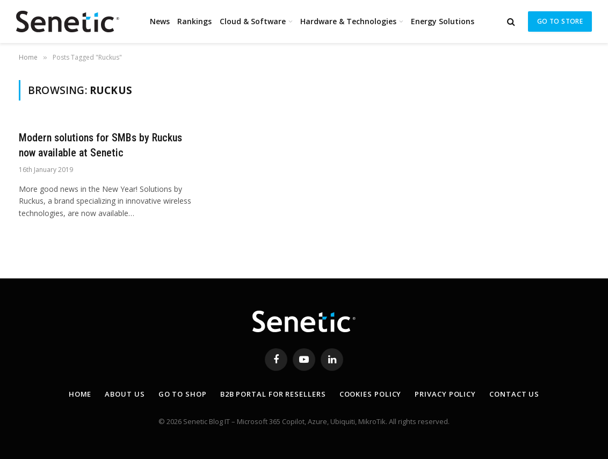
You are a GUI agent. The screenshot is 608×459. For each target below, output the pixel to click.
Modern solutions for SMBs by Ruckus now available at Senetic (100, 145)
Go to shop (182, 394)
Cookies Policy (370, 394)
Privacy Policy (445, 394)
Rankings (194, 21)
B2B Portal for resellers (273, 394)
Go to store (560, 21)
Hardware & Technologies (348, 21)
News (160, 21)
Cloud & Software (253, 21)
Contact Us (514, 394)
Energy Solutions (442, 21)
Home (80, 394)
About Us (124, 394)
